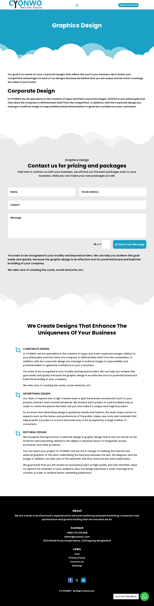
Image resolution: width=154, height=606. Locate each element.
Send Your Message (131, 244)
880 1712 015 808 (129, 5)
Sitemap (77, 565)
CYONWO (66, 590)
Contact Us (77, 561)
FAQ (77, 554)
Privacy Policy (77, 557)
